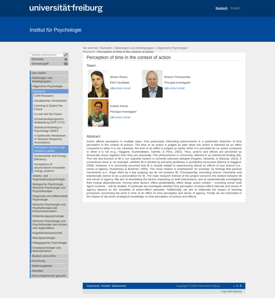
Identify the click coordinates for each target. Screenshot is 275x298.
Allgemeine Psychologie (172, 48)
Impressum (93, 285)
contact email (121, 88)
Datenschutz (119, 285)
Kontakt (105, 285)
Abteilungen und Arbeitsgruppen (134, 48)
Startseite (106, 48)
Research (89, 51)
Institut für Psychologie (55, 30)
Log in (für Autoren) (232, 291)
